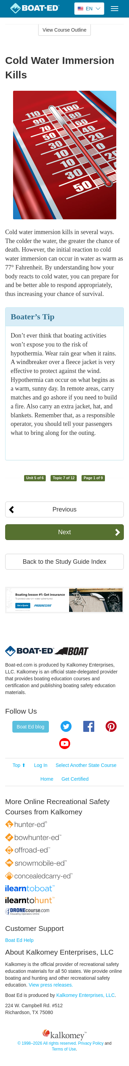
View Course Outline (64, 30)
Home (47, 779)
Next (64, 532)
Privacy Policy (91, 1043)
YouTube (64, 743)
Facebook (88, 726)
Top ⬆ (19, 765)
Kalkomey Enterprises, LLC (85, 995)
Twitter (66, 726)
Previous (64, 509)
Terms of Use (64, 1049)
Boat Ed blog (30, 726)
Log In (40, 765)
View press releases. (51, 985)
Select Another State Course (86, 765)
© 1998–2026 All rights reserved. (47, 1043)
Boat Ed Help (19, 940)
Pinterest (111, 726)
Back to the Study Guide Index (64, 561)
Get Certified (75, 779)
